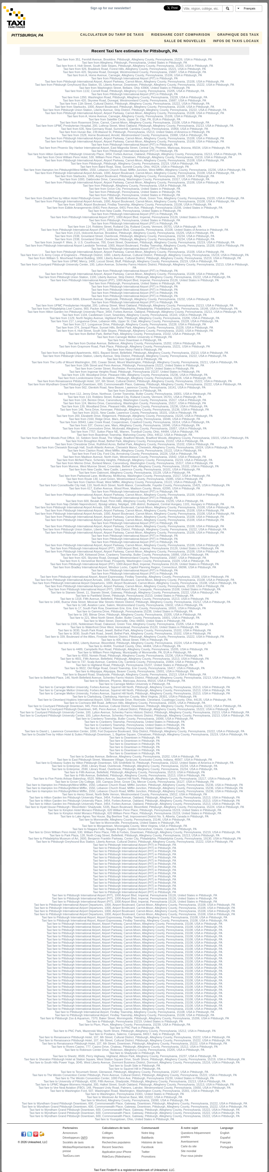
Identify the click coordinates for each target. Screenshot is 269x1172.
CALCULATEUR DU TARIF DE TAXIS (112, 35)
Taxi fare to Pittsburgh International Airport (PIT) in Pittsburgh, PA (134, 844)
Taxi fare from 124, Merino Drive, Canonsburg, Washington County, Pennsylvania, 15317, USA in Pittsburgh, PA (134, 403)
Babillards (148, 1137)
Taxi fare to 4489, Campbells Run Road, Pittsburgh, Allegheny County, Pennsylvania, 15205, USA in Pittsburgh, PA (134, 649)
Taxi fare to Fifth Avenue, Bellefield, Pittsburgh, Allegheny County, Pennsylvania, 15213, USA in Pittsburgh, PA (134, 772)
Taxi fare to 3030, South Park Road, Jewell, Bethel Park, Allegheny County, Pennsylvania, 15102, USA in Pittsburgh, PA (134, 630)
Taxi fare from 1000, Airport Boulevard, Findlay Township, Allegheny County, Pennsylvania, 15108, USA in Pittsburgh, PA (134, 204)
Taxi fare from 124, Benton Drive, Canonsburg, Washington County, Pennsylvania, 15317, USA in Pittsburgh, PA (134, 400)
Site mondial (188, 1151)
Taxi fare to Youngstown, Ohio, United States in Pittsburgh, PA (134, 1119)
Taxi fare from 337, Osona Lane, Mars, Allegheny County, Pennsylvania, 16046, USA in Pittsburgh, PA (134, 425)
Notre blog (148, 1132)
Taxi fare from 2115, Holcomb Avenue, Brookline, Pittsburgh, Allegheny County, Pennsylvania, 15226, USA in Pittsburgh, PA (134, 232)
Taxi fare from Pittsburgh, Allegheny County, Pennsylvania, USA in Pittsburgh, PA (134, 185)
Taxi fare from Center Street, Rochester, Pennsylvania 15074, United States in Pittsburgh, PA (134, 368)
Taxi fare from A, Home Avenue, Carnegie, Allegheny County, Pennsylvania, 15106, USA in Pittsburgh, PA (134, 75)
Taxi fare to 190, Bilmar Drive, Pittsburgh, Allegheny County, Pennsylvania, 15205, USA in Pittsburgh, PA (134, 614)
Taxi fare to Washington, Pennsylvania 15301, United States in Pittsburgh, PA (134, 1094)
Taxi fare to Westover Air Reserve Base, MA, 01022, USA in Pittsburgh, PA (134, 1097)
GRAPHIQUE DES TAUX (238, 35)
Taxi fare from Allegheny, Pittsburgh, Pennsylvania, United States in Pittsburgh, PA (134, 62)
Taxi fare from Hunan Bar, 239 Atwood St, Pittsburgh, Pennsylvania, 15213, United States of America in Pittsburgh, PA (134, 132)
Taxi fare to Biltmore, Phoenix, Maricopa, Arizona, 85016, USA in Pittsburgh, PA (134, 680)
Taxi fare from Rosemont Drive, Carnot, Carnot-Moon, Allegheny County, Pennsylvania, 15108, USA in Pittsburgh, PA (134, 122)
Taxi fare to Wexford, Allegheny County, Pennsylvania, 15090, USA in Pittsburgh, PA (134, 1100)
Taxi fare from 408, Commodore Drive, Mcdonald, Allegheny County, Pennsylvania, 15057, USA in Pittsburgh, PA (135, 428)
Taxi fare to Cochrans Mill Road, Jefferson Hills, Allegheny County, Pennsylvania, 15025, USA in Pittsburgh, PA (134, 702)
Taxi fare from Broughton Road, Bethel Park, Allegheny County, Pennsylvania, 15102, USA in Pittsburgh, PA (134, 441)
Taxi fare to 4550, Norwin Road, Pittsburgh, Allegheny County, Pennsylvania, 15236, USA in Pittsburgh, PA (134, 655)
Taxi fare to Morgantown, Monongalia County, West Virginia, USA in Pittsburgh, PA (134, 825)
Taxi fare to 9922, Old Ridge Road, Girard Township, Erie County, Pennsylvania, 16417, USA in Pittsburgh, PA (134, 668)
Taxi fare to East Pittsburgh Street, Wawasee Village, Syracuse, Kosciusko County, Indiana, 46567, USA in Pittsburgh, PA (134, 759)
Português (226, 1147)
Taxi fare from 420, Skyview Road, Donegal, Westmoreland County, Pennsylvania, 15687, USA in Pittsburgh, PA (134, 72)
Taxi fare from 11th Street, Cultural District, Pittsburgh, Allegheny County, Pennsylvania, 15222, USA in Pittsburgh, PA (134, 103)
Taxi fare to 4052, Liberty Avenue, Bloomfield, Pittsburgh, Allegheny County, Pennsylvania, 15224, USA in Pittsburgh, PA (134, 642)
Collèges (107, 1132)
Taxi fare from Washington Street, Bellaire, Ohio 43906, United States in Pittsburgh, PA (134, 87)
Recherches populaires (116, 1142)
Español (225, 1137)
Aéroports (108, 1137)
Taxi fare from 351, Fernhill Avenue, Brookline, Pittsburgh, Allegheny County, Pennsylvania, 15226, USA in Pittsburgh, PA (134, 59)
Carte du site (189, 1146)
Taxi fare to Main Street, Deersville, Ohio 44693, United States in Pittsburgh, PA (134, 620)
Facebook (148, 1147)
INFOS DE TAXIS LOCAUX (236, 41)
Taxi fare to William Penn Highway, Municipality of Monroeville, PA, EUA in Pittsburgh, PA (135, 652)
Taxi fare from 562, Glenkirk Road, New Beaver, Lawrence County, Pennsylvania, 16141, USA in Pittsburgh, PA (135, 387)
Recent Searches (112, 1147)
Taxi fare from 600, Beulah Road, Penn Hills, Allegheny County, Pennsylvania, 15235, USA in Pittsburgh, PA (135, 501)
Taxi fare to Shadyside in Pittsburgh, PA (134, 1053)
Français (225, 1142)
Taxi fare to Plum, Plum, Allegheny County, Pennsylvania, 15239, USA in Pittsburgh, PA (134, 1024)
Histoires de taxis (152, 1142)
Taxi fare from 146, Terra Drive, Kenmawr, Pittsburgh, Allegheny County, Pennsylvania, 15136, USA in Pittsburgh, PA (134, 409)
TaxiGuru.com (71, 1155)
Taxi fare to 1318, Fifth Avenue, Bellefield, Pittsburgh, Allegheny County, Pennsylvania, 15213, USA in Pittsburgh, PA (134, 598)
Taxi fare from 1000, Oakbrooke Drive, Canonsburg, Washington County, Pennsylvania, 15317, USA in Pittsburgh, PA (134, 179)
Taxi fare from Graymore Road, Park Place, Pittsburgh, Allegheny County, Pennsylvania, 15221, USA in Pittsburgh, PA (134, 346)
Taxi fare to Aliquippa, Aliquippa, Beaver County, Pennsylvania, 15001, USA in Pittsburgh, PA (134, 671)
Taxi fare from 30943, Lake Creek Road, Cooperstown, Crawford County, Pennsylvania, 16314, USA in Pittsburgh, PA (134, 422)
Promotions (149, 1156)
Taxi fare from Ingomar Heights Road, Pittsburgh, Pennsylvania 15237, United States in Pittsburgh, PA (134, 371)
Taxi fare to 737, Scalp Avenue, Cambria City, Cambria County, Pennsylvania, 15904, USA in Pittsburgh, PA (134, 661)
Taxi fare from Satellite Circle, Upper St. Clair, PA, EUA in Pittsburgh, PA (134, 119)
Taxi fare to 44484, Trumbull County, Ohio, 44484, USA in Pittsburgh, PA (134, 646)
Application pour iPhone (116, 1151)
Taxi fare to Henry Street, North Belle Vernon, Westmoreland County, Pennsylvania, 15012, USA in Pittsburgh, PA (134, 794)
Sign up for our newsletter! (110, 8)
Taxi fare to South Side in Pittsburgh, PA (134, 1065)
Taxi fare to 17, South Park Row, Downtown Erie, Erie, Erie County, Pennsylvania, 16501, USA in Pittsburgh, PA (134, 608)
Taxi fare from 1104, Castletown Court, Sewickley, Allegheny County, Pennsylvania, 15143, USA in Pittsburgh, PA (134, 314)
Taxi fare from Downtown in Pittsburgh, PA (134, 340)
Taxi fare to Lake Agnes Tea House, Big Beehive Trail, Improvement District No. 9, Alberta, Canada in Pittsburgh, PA (134, 816)
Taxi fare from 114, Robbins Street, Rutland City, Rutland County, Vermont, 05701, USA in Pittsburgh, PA (134, 226)
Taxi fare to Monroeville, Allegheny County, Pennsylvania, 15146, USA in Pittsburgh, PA (134, 819)
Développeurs (71, 1137)
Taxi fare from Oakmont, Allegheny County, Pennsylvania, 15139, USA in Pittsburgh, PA (134, 472)
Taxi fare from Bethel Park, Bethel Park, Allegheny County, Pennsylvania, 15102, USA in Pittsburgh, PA (134, 333)
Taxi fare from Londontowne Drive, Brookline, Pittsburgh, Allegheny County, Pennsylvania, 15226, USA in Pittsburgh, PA (134, 378)
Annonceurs (70, 1132)
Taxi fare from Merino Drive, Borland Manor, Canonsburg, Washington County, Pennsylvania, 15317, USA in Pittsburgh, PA (134, 463)
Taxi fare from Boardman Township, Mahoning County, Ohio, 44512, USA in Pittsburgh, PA (134, 434)
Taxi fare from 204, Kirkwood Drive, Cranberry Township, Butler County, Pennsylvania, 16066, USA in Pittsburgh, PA (134, 554)
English (225, 1132)
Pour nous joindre (192, 1155)
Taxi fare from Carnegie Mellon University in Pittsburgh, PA (134, 337)
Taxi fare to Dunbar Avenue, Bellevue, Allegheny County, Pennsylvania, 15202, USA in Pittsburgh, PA (134, 756)
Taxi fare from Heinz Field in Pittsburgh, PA (134, 349)
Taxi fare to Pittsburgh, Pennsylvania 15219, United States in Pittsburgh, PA (134, 1021)
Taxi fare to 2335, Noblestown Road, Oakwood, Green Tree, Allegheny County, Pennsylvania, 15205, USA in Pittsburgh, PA (134, 624)
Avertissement (190, 1141)
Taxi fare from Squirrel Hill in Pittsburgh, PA (134, 359)
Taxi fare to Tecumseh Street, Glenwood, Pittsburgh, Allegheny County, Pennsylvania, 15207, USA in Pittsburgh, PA (134, 1071)
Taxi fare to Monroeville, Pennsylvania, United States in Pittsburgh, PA (134, 822)
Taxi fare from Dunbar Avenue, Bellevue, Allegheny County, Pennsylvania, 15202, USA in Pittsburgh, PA (134, 343)
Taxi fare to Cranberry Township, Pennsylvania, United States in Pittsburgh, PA (134, 721)
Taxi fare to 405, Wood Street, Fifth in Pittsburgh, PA (134, 639)
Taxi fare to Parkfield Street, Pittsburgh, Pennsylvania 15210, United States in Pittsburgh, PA (134, 595)
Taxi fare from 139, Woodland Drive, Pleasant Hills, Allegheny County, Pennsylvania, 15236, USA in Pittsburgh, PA (134, 374)
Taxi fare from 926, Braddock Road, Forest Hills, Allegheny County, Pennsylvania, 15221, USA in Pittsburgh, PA (134, 68)
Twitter (146, 1151)
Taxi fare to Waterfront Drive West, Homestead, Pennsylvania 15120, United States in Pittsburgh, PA (134, 627)
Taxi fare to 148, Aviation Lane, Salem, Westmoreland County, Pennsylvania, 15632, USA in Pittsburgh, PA (134, 605)
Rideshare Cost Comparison (180, 35)
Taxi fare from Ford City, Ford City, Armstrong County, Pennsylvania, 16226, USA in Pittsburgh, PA (134, 453)
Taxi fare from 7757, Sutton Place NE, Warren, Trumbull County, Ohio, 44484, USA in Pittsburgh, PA (134, 431)
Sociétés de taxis (73, 1142)
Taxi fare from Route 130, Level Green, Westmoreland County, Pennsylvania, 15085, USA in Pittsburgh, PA (134, 478)
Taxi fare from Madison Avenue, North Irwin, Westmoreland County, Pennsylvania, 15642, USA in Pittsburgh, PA (134, 456)
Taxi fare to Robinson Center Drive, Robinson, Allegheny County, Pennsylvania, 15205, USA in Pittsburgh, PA (134, 1049)
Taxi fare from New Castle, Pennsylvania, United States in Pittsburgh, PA (134, 210)
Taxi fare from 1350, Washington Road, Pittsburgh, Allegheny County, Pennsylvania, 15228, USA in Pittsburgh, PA (134, 97)
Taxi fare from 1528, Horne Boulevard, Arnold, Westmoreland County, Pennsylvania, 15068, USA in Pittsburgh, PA (135, 135)
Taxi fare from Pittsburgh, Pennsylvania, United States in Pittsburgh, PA (134, 191)
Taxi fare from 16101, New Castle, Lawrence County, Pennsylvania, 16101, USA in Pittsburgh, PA (134, 412)
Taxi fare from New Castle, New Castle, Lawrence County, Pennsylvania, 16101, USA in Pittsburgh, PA (134, 469)
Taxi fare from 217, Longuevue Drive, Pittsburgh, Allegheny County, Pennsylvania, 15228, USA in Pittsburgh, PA (134, 324)
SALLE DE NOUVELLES (185, 41)
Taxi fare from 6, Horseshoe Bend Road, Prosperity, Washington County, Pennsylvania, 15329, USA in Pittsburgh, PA (134, 560)
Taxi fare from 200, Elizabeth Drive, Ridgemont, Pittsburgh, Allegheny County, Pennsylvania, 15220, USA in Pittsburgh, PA (134, 415)
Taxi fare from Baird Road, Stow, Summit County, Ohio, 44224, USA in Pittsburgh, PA (134, 166)
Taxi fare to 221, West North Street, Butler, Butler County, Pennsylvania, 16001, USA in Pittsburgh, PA (134, 617)
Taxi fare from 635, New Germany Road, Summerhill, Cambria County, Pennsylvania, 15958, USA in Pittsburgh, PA (134, 128)
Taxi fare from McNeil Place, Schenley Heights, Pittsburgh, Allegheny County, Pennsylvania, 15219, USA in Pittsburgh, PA (135, 460)
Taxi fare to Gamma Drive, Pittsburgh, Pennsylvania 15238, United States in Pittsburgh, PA (134, 611)
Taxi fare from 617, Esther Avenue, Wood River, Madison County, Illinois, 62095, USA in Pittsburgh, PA (134, 488)
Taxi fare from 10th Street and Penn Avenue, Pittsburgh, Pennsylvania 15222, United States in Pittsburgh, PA (134, 365)
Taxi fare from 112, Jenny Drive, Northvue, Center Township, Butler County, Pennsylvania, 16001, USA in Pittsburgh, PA (134, 393)
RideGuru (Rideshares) (116, 1156)
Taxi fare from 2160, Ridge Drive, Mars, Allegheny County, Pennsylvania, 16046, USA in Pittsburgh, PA (134, 419)
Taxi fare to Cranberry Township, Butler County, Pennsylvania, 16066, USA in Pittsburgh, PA (134, 718)
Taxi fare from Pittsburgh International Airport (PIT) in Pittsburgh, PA (134, 78)
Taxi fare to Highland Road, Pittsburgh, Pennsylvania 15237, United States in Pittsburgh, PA (134, 665)
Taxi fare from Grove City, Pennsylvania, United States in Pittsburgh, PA (134, 188)
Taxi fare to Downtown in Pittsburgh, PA (134, 737)
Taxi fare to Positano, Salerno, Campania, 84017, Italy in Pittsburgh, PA (134, 1034)
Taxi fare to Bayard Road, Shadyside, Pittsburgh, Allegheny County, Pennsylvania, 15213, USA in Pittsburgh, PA (134, 674)
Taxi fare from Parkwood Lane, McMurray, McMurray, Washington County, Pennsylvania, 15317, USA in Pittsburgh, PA (134, 475)
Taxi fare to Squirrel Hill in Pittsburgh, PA (134, 1068)
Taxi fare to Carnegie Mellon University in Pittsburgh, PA (134, 683)
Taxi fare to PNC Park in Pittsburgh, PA (134, 1027)
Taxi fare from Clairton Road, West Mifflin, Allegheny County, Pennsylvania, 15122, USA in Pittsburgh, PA (135, 450)
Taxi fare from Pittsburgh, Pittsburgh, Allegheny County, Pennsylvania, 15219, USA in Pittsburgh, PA (134, 163)
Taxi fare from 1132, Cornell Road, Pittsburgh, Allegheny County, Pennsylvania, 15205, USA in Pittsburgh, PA (134, 91)
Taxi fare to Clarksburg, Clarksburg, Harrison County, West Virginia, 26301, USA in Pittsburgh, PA (134, 696)
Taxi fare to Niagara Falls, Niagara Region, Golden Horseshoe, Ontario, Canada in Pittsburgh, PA (134, 829)
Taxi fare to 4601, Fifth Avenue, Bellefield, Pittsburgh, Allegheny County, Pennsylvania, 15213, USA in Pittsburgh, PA (134, 658)
